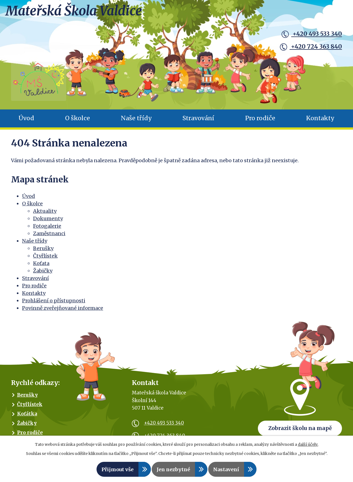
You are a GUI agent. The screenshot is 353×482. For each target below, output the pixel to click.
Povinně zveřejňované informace (62, 311)
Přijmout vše (117, 469)
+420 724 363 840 (311, 47)
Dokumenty (48, 221)
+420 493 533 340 (311, 34)
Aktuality (45, 214)
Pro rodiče (260, 121)
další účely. (308, 444)
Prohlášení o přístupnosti (53, 303)
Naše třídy (136, 121)
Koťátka (27, 417)
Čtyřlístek (45, 259)
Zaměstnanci (49, 236)
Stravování (198, 121)
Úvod (26, 121)
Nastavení (226, 469)
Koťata (41, 266)
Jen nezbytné (173, 469)
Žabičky (42, 274)
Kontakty (320, 121)
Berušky (43, 251)
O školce (77, 121)
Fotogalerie (47, 229)
